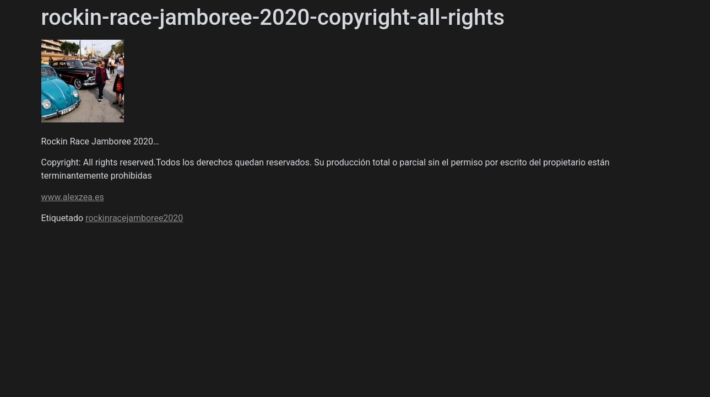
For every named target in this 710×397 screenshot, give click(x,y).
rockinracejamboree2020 (134, 218)
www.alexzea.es (72, 197)
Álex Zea (78, 99)
